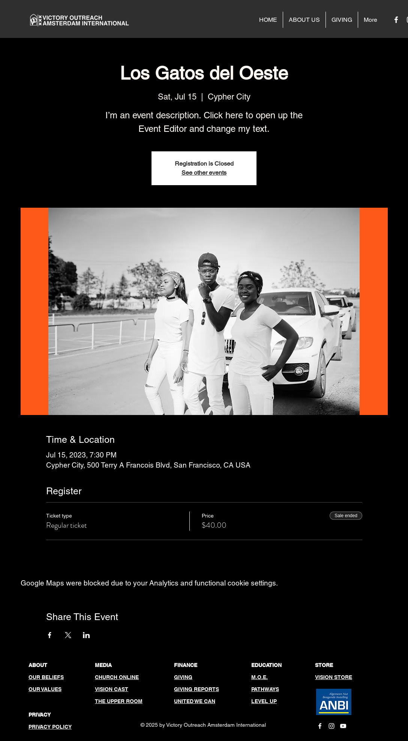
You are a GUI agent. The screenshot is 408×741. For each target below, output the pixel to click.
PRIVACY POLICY (50, 727)
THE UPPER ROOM (118, 701)
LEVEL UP (264, 701)
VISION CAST (111, 689)
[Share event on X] (68, 635)
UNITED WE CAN (194, 701)
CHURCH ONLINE (117, 677)
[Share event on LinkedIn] (86, 635)
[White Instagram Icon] (331, 726)
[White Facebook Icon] (396, 19)
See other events (204, 172)
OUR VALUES (45, 689)
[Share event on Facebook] (49, 635)
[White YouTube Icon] (343, 726)
